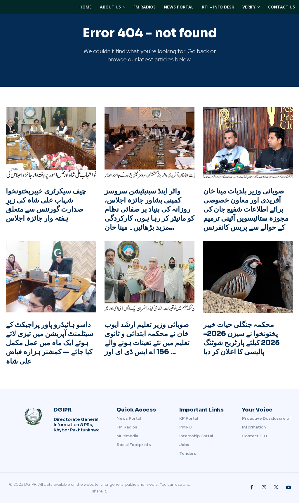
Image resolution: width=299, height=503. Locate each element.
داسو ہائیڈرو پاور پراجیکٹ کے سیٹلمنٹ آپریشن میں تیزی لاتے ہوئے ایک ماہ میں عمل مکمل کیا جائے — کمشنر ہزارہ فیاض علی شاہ (49, 343)
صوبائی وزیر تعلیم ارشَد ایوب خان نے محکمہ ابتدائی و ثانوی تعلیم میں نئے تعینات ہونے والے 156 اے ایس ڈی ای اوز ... (147, 338)
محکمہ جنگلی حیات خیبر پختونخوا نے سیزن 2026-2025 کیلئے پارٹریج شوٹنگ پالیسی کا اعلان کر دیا (241, 338)
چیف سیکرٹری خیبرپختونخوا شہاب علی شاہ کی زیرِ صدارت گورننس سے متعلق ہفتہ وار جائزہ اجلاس (46, 205)
